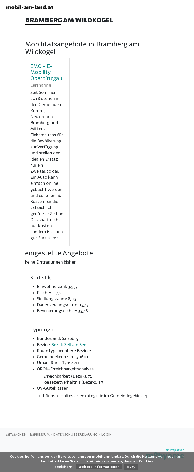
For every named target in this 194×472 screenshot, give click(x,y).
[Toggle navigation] (181, 7)
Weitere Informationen (99, 467)
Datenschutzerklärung (75, 434)
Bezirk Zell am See (68, 344)
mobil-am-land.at (30, 7)
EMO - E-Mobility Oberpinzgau (46, 72)
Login (106, 434)
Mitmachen (16, 434)
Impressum (40, 434)
